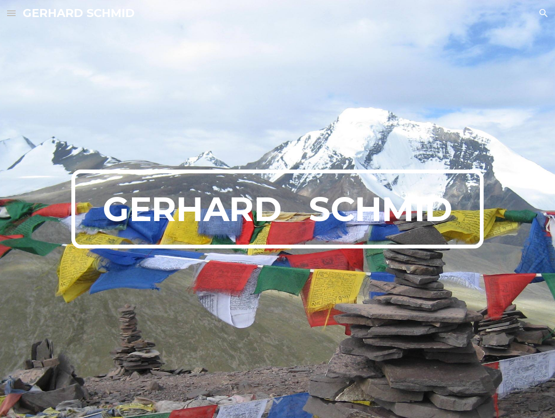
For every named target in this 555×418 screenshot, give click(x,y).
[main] (277, 209)
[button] (11, 13)
